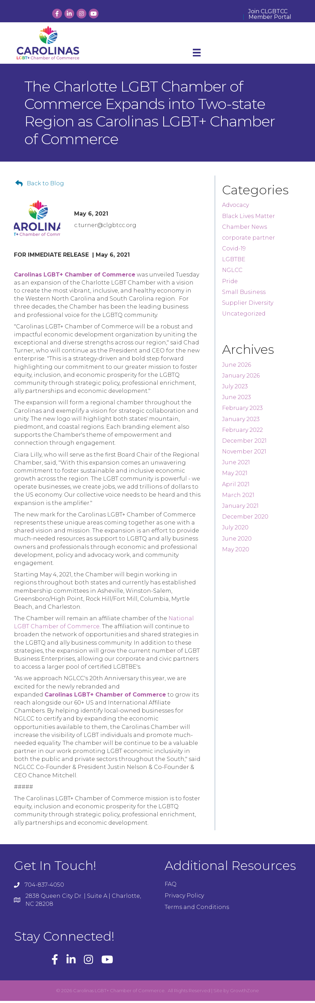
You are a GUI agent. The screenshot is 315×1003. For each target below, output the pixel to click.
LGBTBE (233, 261)
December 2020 (245, 519)
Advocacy (235, 207)
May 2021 (234, 475)
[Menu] (196, 55)
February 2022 (242, 432)
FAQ (170, 886)
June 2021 (236, 464)
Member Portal (270, 17)
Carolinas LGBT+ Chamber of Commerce (74, 276)
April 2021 (236, 486)
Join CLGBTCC (268, 11)
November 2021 (244, 454)
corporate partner (248, 240)
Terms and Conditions (197, 909)
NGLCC (232, 272)
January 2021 (240, 508)
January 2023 (241, 421)
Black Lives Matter (248, 218)
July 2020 (235, 530)
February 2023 (242, 410)
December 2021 (244, 443)
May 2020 (235, 552)
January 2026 (241, 378)
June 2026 (236, 367)
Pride (230, 283)
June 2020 (237, 540)
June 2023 (236, 399)
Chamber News (244, 229)
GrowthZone (244, 993)
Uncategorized (244, 316)
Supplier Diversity (247, 305)
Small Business (244, 294)
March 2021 (238, 497)
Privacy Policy (184, 898)
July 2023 (235, 389)
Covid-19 (234, 251)
